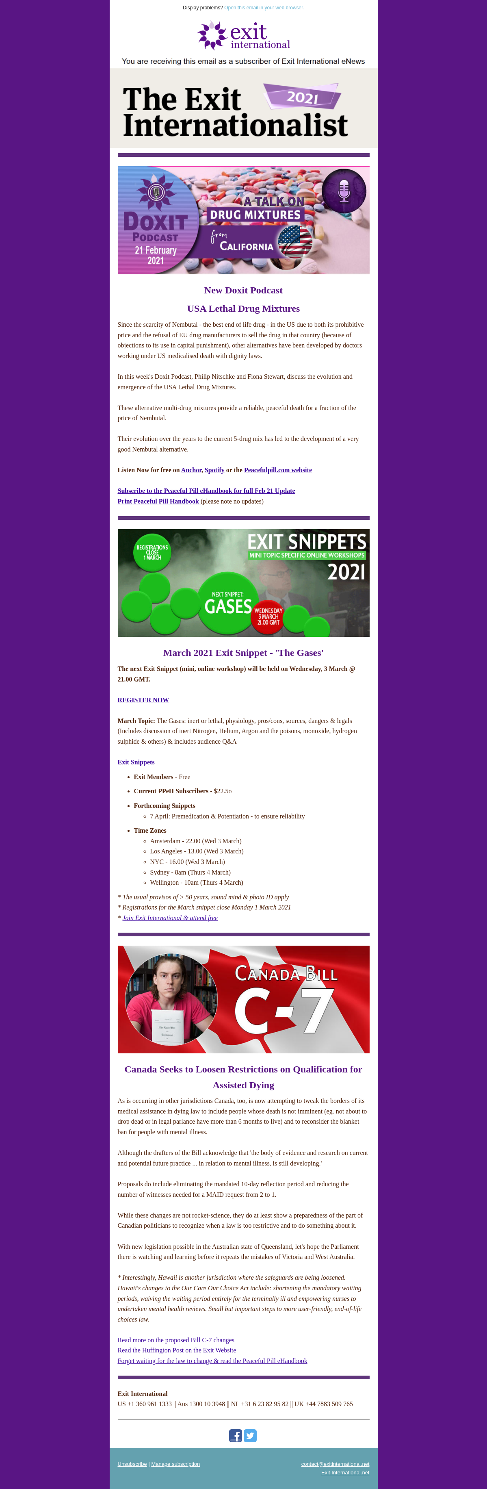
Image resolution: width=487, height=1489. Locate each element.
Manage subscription (175, 1464)
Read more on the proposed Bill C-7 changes (176, 1340)
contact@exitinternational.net (335, 1464)
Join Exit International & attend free (170, 917)
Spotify (215, 470)
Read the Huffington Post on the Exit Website (177, 1350)
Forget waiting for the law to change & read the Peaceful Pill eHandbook (212, 1360)
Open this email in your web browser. (264, 8)
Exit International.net (345, 1472)
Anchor (191, 470)
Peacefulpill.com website (278, 470)
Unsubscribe (132, 1464)
